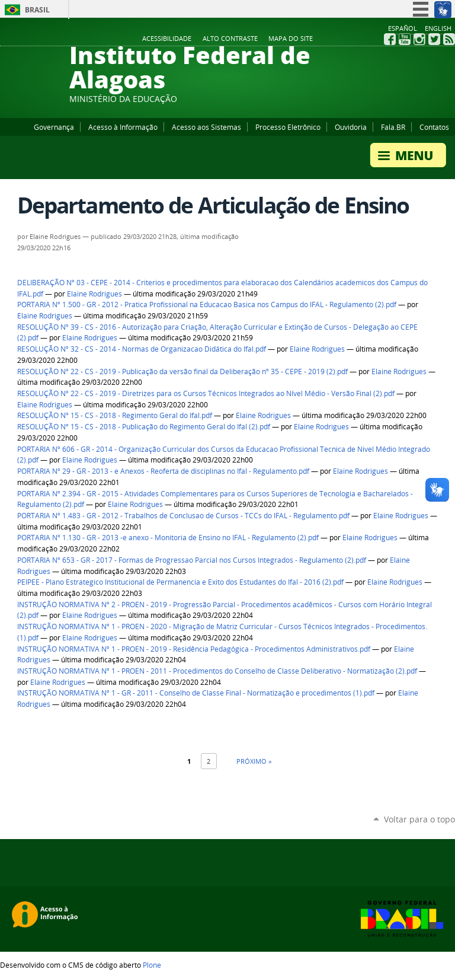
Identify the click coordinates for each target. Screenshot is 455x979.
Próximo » (253, 761)
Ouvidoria (351, 127)
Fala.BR (393, 127)
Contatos (434, 127)
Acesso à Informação (123, 127)
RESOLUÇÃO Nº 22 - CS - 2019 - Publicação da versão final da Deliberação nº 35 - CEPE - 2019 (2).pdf (182, 371)
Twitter (434, 39)
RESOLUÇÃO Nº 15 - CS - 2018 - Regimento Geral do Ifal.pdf (114, 415)
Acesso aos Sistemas (206, 127)
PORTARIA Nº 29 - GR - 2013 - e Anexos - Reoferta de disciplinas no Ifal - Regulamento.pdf (163, 471)
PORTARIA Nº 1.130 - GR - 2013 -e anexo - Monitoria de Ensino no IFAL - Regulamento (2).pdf (168, 537)
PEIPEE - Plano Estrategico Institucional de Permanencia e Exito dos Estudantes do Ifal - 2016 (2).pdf (180, 582)
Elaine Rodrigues (94, 294)
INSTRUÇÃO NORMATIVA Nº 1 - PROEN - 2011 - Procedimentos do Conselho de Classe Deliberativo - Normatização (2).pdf (217, 671)
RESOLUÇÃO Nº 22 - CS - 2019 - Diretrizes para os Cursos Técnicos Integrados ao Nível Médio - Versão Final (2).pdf (206, 393)
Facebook (390, 39)
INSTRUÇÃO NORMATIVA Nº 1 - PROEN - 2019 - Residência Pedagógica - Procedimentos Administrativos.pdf (193, 649)
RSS (449, 39)
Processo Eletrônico (288, 127)
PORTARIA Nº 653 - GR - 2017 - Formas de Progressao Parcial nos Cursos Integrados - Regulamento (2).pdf (191, 560)
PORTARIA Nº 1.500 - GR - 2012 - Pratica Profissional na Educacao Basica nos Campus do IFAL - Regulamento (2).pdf (206, 304)
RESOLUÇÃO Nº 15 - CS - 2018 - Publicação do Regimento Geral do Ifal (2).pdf (143, 427)
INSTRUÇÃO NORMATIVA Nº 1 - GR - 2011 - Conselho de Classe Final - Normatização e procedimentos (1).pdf (195, 693)
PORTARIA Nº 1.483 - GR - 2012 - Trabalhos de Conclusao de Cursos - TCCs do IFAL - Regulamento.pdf (183, 516)
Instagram (419, 39)
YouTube (405, 39)
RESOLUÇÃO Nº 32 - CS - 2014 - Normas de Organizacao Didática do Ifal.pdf (141, 349)
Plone (152, 965)
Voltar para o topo (419, 819)
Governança (54, 127)
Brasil (37, 10)
